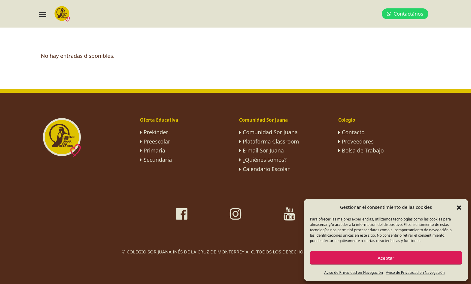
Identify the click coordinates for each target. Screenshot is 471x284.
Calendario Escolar (266, 169)
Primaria (154, 150)
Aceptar (386, 258)
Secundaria (158, 159)
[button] (459, 207)
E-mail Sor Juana (263, 150)
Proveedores (358, 141)
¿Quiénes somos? (265, 159)
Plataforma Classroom (271, 141)
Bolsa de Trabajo (363, 150)
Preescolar (157, 141)
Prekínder (156, 132)
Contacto (353, 132)
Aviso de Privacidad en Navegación (353, 272)
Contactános (405, 13)
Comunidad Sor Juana (270, 132)
